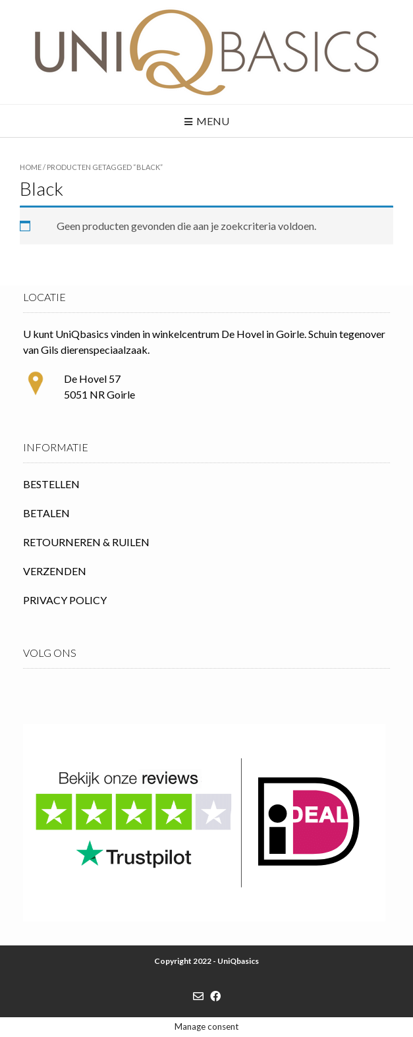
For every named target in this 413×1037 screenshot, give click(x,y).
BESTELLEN (51, 484)
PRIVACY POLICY (65, 600)
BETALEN (46, 513)
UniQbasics (238, 961)
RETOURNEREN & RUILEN (86, 542)
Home (30, 167)
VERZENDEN (54, 571)
